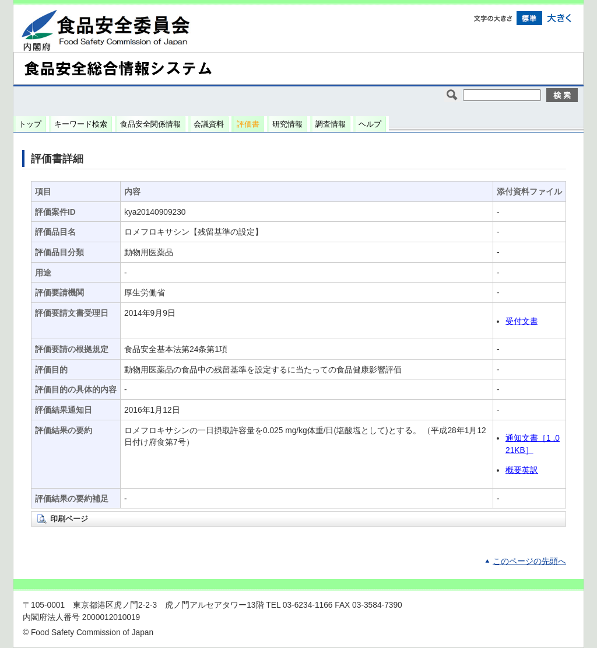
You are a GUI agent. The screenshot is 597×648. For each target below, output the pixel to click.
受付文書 (521, 321)
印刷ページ (69, 518)
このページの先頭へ (529, 561)
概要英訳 (521, 470)
